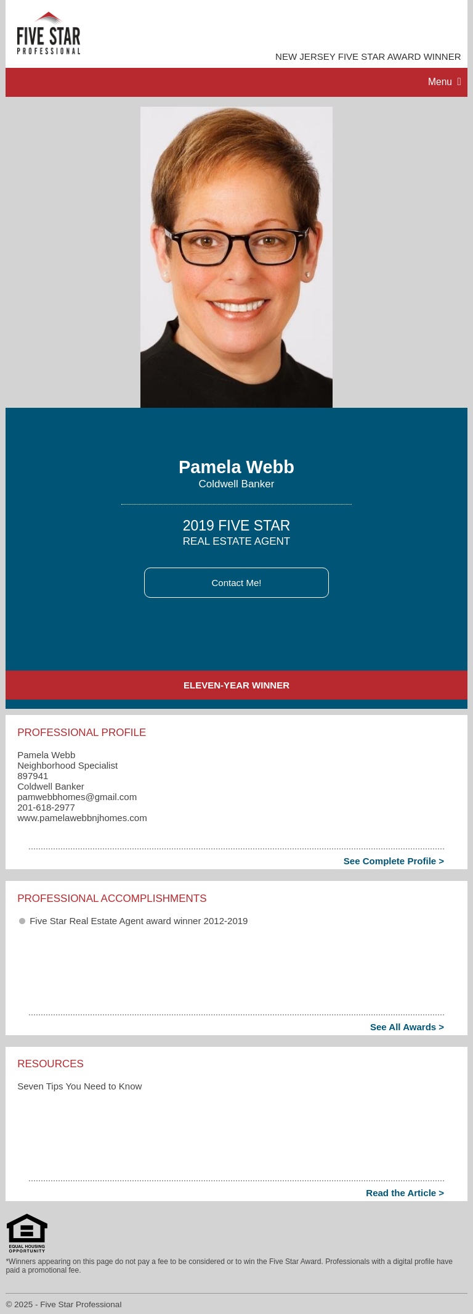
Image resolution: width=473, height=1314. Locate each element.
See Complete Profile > (394, 861)
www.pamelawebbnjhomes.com (82, 817)
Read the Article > (405, 1193)
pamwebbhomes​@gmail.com (77, 796)
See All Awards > (407, 1027)
